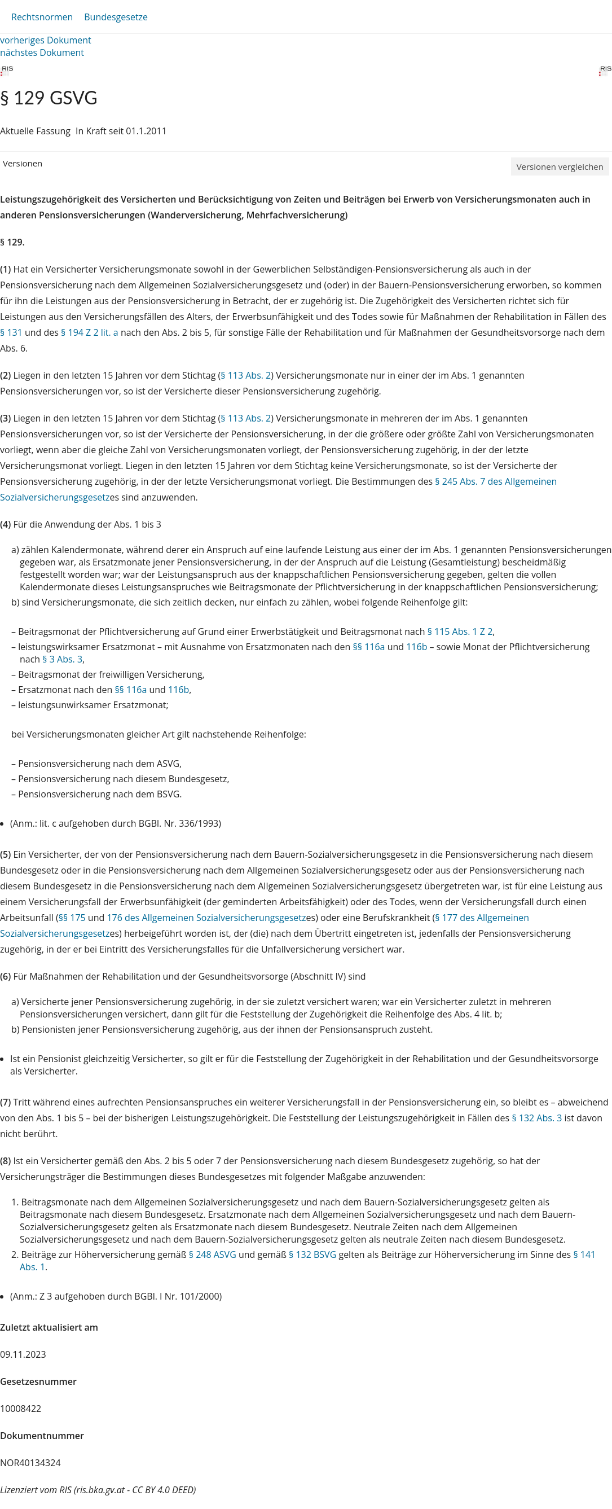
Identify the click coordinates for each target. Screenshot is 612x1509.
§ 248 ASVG (212, 1254)
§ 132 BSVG (312, 1254)
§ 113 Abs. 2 (246, 375)
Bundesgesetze (116, 17)
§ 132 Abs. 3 (537, 1118)
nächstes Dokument (42, 52)
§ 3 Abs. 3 (62, 659)
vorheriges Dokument (45, 40)
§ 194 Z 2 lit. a (89, 332)
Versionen (22, 163)
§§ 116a (369, 647)
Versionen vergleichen (560, 166)
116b (416, 647)
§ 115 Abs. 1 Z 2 (460, 631)
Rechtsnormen (42, 17)
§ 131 (11, 332)
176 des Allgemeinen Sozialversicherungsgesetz (206, 917)
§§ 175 (72, 917)
